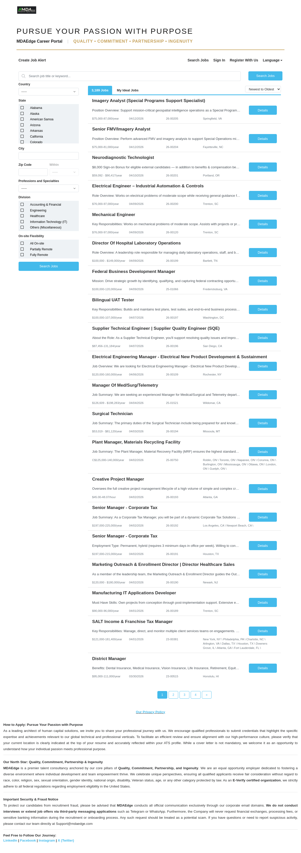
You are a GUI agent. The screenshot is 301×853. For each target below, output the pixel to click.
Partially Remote (41, 249)
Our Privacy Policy (150, 712)
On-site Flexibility (31, 236)
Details (263, 110)
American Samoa (41, 119)
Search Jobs (198, 60)
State (22, 100)
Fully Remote (39, 255)
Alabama (36, 108)
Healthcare (37, 216)
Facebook (28, 840)
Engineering (38, 210)
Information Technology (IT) (48, 222)
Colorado (36, 142)
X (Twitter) (66, 840)
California (36, 136)
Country (24, 84)
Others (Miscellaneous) (45, 227)
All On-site (37, 243)
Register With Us (244, 60)
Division (25, 197)
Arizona (35, 125)
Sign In (219, 60)
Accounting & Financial (45, 204)
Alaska (34, 114)
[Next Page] (207, 695)
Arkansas (36, 131)
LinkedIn (10, 840)
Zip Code (25, 165)
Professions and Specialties (39, 181)
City (21, 148)
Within (54, 165)
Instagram (47, 840)
